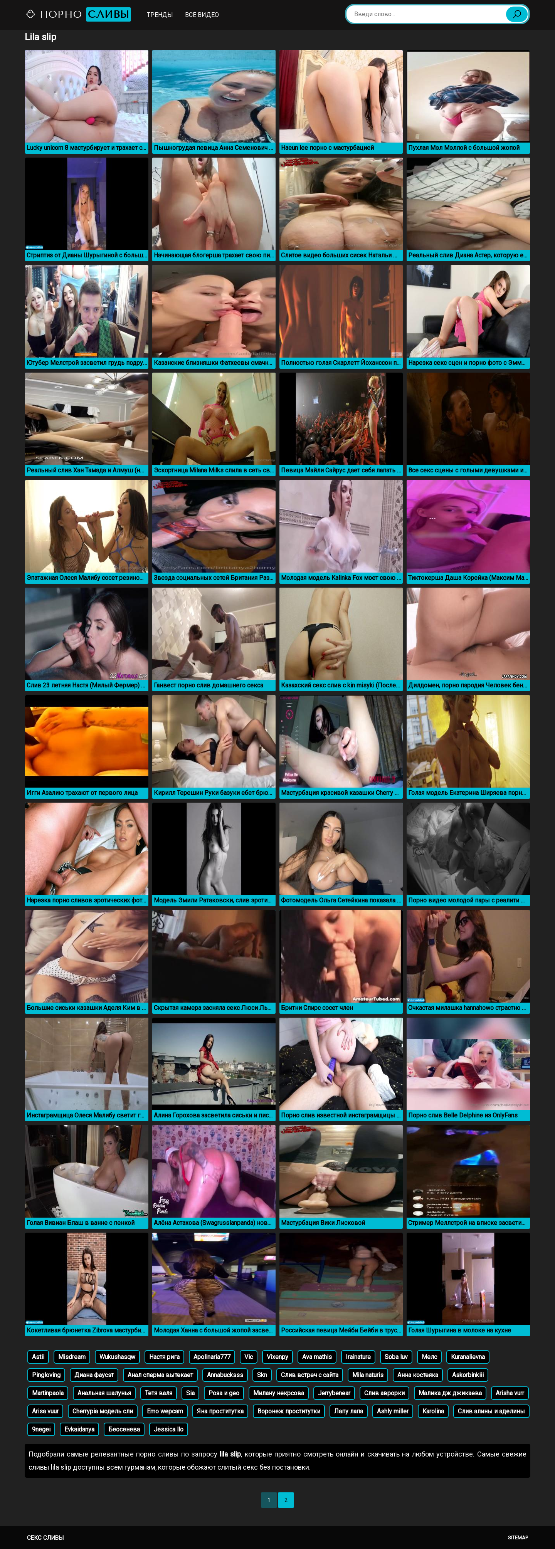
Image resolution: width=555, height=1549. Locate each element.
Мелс (429, 1357)
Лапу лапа (348, 1411)
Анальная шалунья (104, 1393)
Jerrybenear (334, 1393)
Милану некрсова (278, 1393)
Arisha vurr (510, 1393)
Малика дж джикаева (450, 1393)
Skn (262, 1375)
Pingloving (46, 1375)
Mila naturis (367, 1375)
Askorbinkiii (468, 1375)
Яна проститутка (220, 1411)
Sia (190, 1393)
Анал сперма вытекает (160, 1375)
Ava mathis (317, 1357)
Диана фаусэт (94, 1375)
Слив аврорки (384, 1393)
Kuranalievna (468, 1357)
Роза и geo (224, 1393)
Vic (248, 1357)
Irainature (358, 1357)
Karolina (433, 1411)
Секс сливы (45, 1537)
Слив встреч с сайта (309, 1375)
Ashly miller (393, 1411)
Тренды (160, 14)
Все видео (202, 14)
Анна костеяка (417, 1375)
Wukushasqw (117, 1357)
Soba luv (396, 1357)
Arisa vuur (45, 1411)
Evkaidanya (79, 1429)
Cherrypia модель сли (102, 1411)
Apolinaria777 (211, 1357)
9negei (41, 1429)
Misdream (72, 1357)
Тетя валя (158, 1393)
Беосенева (124, 1429)
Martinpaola (48, 1393)
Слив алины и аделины (491, 1411)
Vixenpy (277, 1357)
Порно (78, 14)
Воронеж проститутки (288, 1411)
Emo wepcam (165, 1411)
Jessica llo (168, 1429)
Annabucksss (225, 1375)
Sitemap (518, 1538)
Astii (38, 1357)
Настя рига (164, 1357)
